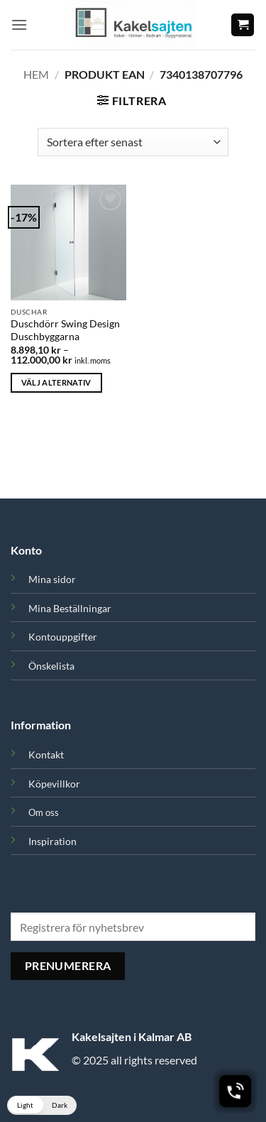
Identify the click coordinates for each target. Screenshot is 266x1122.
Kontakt (46, 754)
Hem (36, 74)
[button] (19, 24)
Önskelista (51, 666)
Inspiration (52, 841)
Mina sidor (52, 579)
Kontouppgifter (62, 637)
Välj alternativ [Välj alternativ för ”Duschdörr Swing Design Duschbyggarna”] (56, 382)
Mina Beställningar (69, 608)
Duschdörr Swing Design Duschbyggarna (65, 330)
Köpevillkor (54, 784)
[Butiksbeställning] (133, 142)
